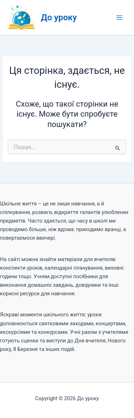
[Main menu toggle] (119, 17)
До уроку (59, 17)
